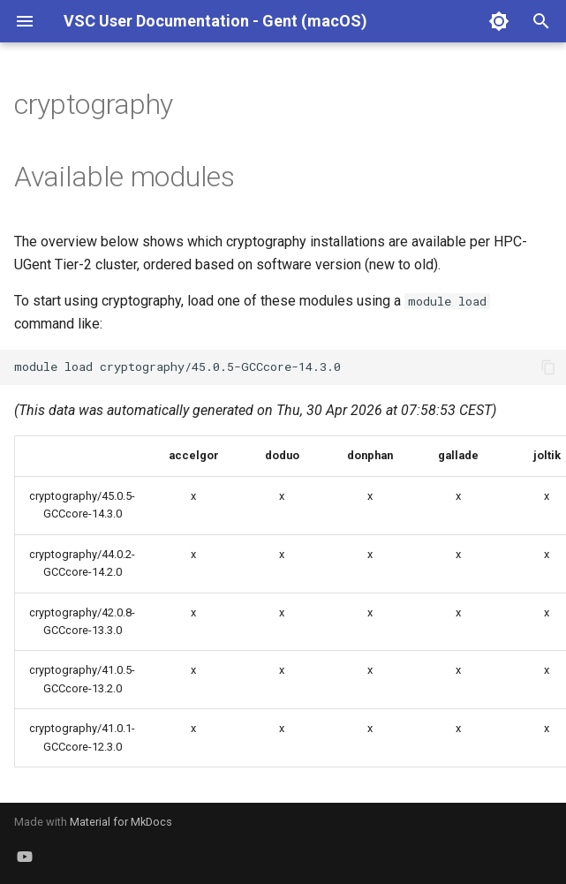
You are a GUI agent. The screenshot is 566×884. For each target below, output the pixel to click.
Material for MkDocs (121, 821)
